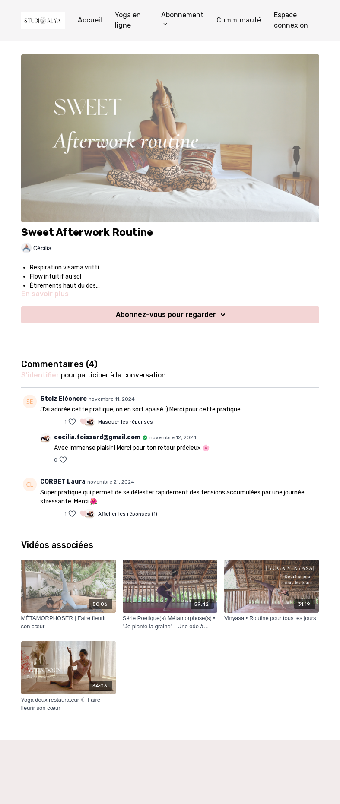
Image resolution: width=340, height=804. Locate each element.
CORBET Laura (63, 481)
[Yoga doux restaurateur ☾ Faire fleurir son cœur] (68, 704)
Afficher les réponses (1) (127, 514)
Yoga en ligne (128, 20)
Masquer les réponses (125, 422)
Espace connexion (291, 20)
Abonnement (182, 18)
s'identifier (40, 375)
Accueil (90, 20)
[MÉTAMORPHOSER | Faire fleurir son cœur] (68, 622)
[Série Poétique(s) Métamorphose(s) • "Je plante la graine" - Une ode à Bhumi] (170, 622)
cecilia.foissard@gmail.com (97, 437)
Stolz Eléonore (63, 398)
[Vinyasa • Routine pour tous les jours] (271, 618)
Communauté (238, 20)
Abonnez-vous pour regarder (172, 315)
